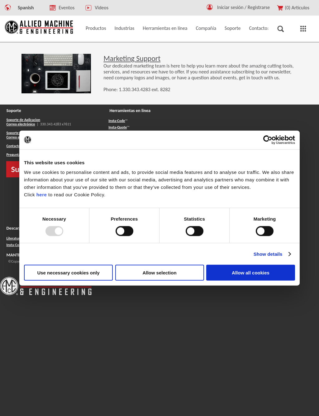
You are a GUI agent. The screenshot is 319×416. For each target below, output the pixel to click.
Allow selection (159, 272)
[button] (210, 9)
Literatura (13, 238)
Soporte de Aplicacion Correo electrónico (23, 122)
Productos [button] (96, 28)
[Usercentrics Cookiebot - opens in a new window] (267, 139)
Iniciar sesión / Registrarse (243, 7)
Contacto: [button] (259, 28)
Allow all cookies (250, 272)
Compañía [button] (206, 28)
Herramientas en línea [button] (165, 28)
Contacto (13, 146)
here (41, 194)
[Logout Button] (245, 6)
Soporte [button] (232, 28)
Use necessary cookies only (68, 272)
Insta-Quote (117, 127)
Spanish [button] (26, 8)
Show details (268, 253)
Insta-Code (116, 121)
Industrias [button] (125, 28)
